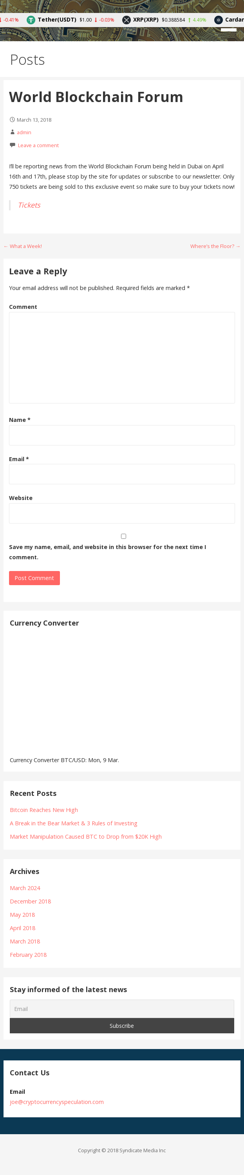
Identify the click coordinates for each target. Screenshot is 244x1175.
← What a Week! (23, 246)
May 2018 (22, 914)
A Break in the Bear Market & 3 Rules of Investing (73, 823)
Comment (23, 306)
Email (19, 459)
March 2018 (25, 941)
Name (20, 419)
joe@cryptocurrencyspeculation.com (57, 1102)
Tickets (29, 205)
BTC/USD (73, 760)
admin (24, 132)
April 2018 (22, 928)
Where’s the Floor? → (215, 246)
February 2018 (28, 954)
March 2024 (25, 888)
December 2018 (30, 901)
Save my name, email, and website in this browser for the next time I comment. (107, 552)
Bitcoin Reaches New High (44, 810)
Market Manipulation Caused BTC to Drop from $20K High (86, 836)
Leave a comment (38, 145)
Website (21, 498)
